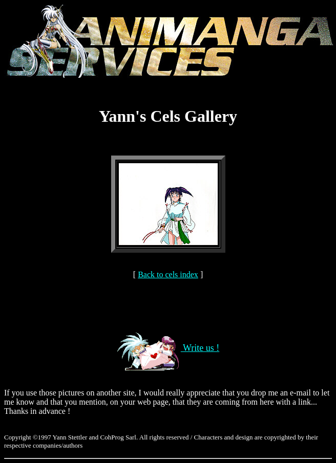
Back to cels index (168, 274)
